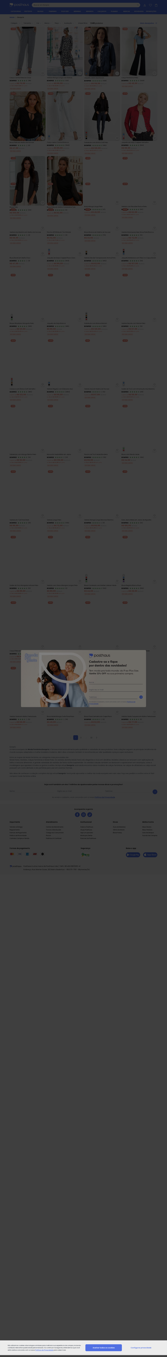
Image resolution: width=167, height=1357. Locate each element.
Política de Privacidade (44, 1350)
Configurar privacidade (141, 1348)
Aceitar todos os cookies (104, 1348)
